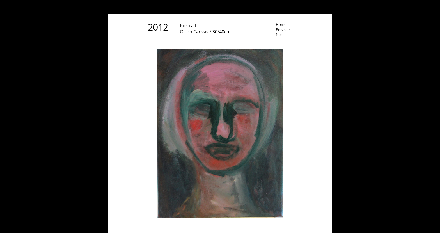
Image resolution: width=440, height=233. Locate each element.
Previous (283, 29)
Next (280, 34)
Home (281, 24)
